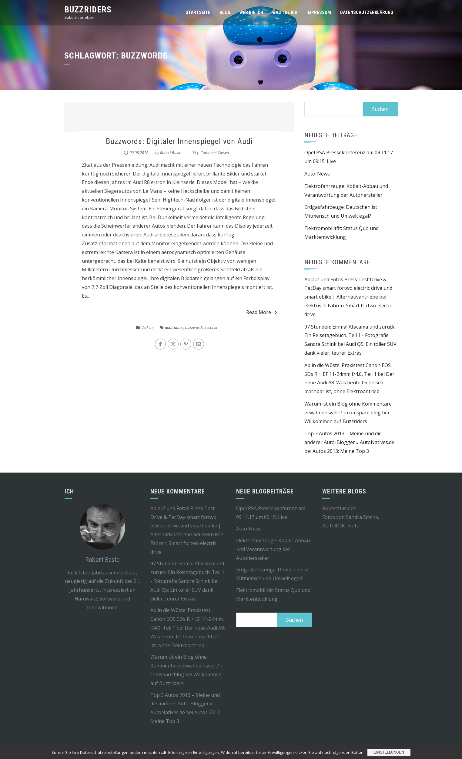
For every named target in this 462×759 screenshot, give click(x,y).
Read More (261, 312)
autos (178, 327)
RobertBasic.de (339, 508)
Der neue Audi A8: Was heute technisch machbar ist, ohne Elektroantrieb (349, 383)
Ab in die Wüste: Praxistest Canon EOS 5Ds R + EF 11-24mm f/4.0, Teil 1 (186, 619)
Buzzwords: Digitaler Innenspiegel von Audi (179, 141)
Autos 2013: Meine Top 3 (341, 451)
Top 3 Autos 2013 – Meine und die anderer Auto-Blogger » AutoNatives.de (185, 704)
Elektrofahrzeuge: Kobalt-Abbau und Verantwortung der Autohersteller (273, 549)
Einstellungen (389, 752)
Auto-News (317, 173)
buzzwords (194, 327)
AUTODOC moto (341, 525)
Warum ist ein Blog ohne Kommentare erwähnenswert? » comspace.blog (186, 666)
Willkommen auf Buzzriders (335, 421)
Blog (224, 12)
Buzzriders (88, 10)
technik (211, 327)
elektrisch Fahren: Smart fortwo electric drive (186, 543)
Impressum (318, 12)
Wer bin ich (251, 12)
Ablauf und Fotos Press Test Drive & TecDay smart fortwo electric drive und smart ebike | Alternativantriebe (348, 288)
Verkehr (147, 327)
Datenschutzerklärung (366, 12)
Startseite (198, 12)
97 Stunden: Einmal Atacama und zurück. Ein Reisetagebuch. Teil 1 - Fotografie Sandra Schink (350, 335)
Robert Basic (170, 152)
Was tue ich (284, 12)
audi (168, 327)
